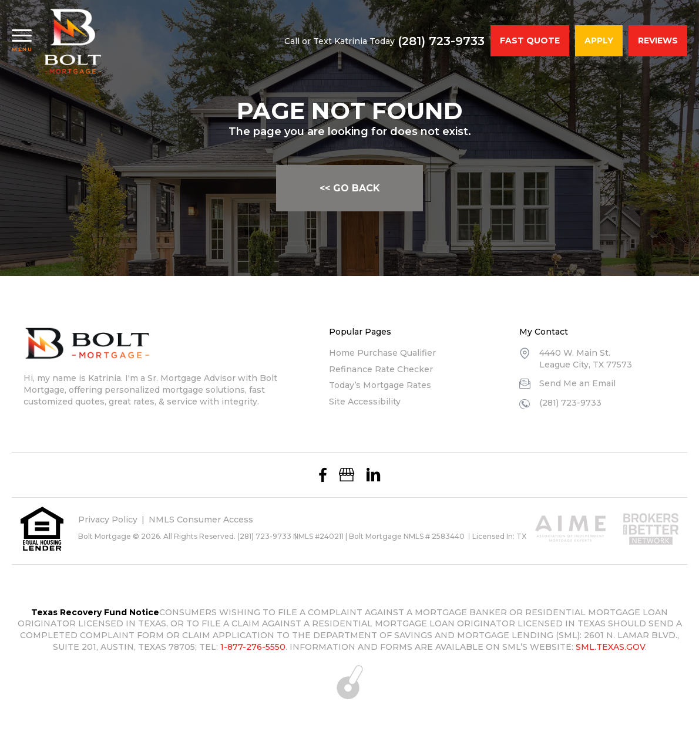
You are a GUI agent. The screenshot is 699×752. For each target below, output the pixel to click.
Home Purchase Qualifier (382, 353)
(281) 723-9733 (441, 41)
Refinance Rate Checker (381, 369)
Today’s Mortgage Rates (380, 385)
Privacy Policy (107, 519)
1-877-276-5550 (252, 647)
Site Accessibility (365, 401)
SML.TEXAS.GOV (610, 647)
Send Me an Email (577, 383)
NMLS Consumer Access (201, 519)
